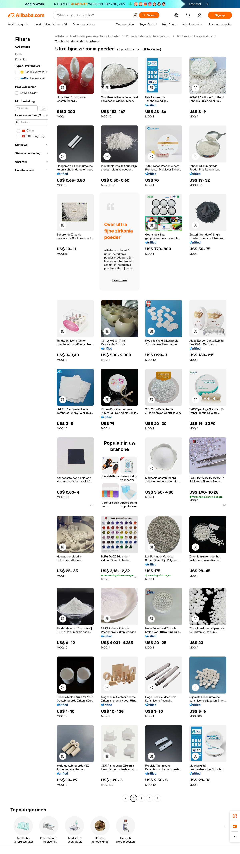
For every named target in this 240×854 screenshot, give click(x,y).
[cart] (189, 15)
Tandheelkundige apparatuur (194, 36)
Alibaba (59, 36)
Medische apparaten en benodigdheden (95, 36)
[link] (235, 816)
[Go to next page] (157, 798)
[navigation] (30, 417)
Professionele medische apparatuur (148, 36)
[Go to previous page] (125, 798)
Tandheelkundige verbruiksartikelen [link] (77, 41)
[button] (135, 15)
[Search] (149, 15)
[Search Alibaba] (93, 15)
